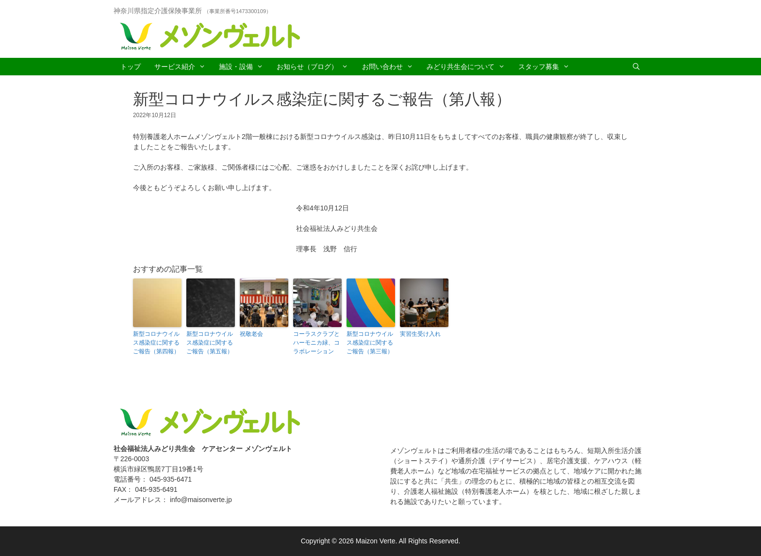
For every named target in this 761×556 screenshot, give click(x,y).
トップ (130, 66)
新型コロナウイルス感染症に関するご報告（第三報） (370, 342)
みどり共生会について (469, 66)
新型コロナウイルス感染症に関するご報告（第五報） (209, 342)
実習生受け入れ (420, 333)
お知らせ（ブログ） (316, 66)
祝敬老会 (251, 333)
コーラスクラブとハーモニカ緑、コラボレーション (316, 342)
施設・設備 (244, 66)
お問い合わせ (391, 66)
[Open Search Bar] (636, 66)
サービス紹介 (183, 66)
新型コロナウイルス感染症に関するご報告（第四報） (156, 342)
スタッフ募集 (547, 66)
